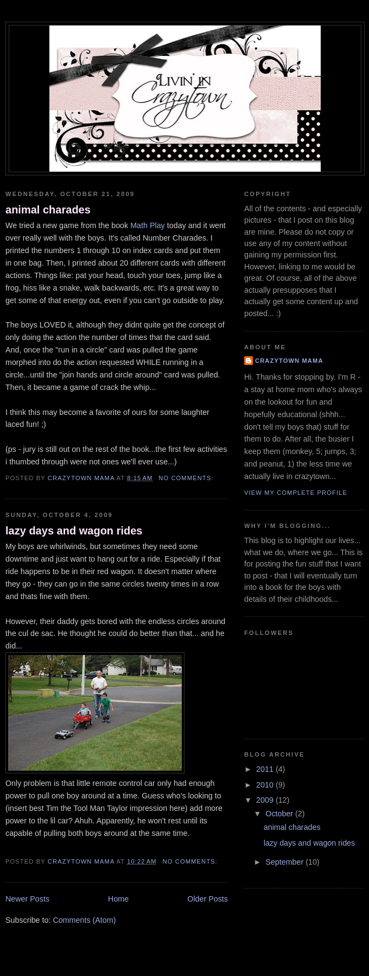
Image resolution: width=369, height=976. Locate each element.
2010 (266, 784)
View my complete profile (295, 492)
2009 (266, 800)
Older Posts (207, 899)
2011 (266, 769)
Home (118, 899)
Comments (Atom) (84, 920)
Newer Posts (27, 899)
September (285, 862)
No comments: (186, 478)
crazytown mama (289, 360)
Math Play (147, 225)
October (280, 813)
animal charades (48, 210)
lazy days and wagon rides (74, 531)
